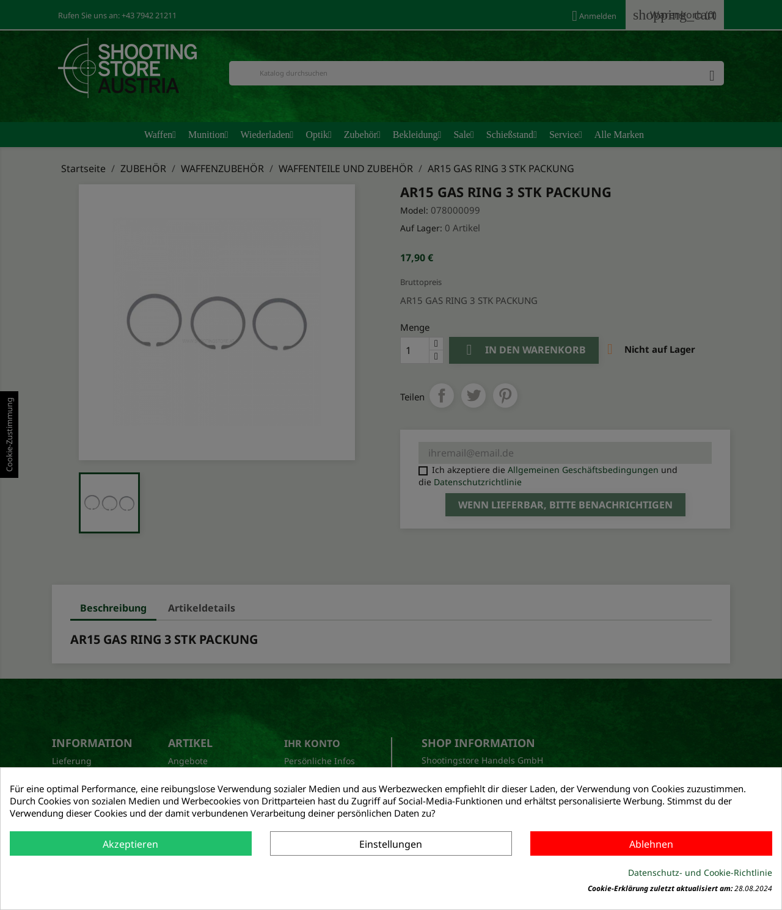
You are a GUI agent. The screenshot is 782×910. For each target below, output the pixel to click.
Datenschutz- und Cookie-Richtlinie (700, 872)
